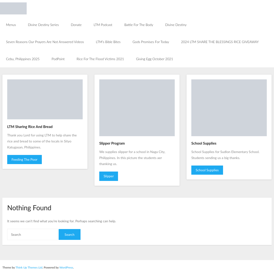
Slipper (109, 176)
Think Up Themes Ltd (28, 267)
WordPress (66, 267)
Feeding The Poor (24, 159)
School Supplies (207, 170)
